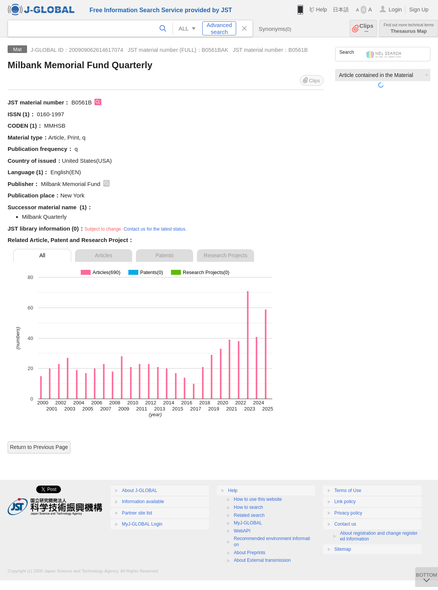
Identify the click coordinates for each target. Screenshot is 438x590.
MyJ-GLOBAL (248, 523)
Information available (143, 501)
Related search (249, 515)
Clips (367, 28)
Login (395, 9)
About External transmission (262, 560)
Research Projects (225, 255)
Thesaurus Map (409, 28)
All (42, 255)
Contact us (345, 524)
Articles (103, 255)
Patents (164, 255)
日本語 (341, 9)
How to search (248, 507)
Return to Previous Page (39, 447)
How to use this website (258, 499)
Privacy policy (348, 513)
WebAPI (242, 531)
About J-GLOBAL (139, 490)
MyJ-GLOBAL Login (142, 524)
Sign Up (418, 9)
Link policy (345, 501)
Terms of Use (347, 490)
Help (321, 9)
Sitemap (342, 549)
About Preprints (249, 552)
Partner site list (137, 513)
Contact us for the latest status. (154, 229)
